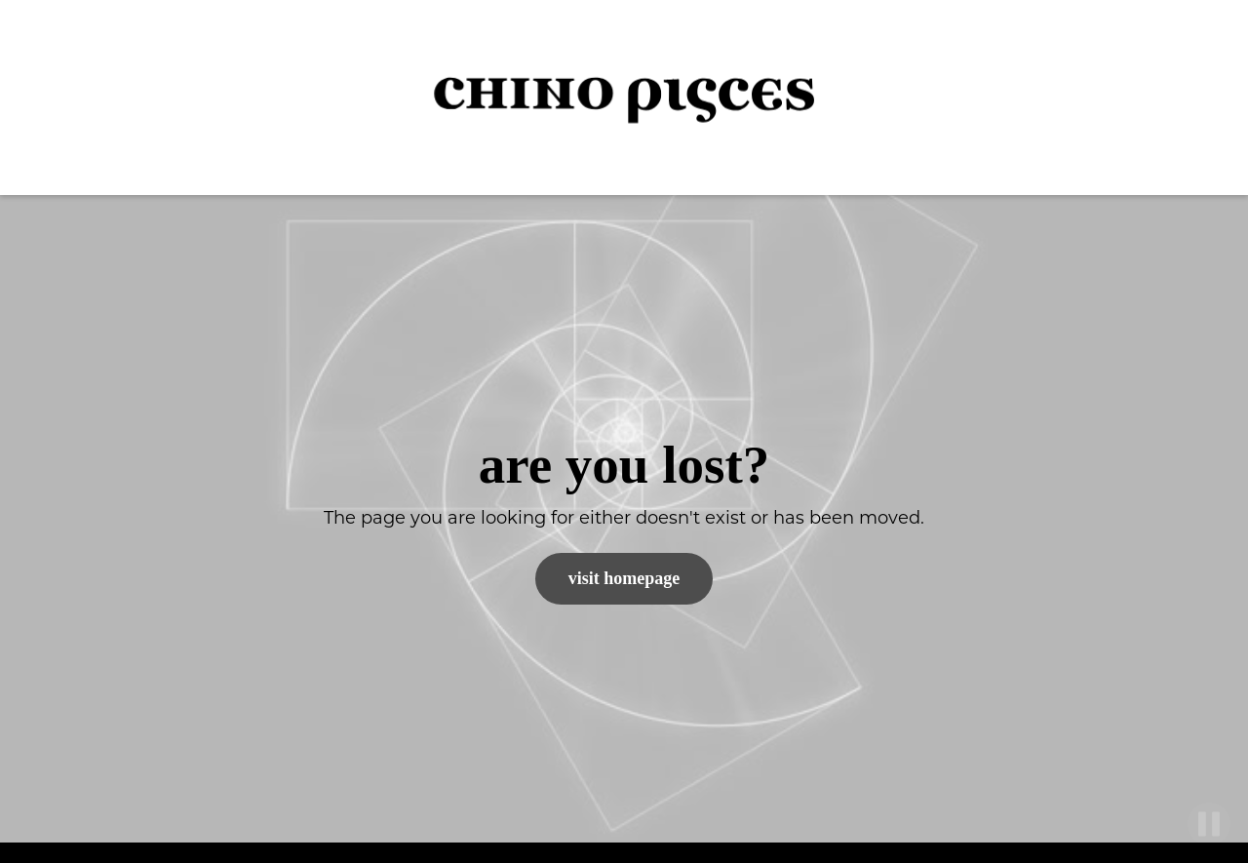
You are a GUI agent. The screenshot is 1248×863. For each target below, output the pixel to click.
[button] (1199, 98)
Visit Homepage (624, 578)
